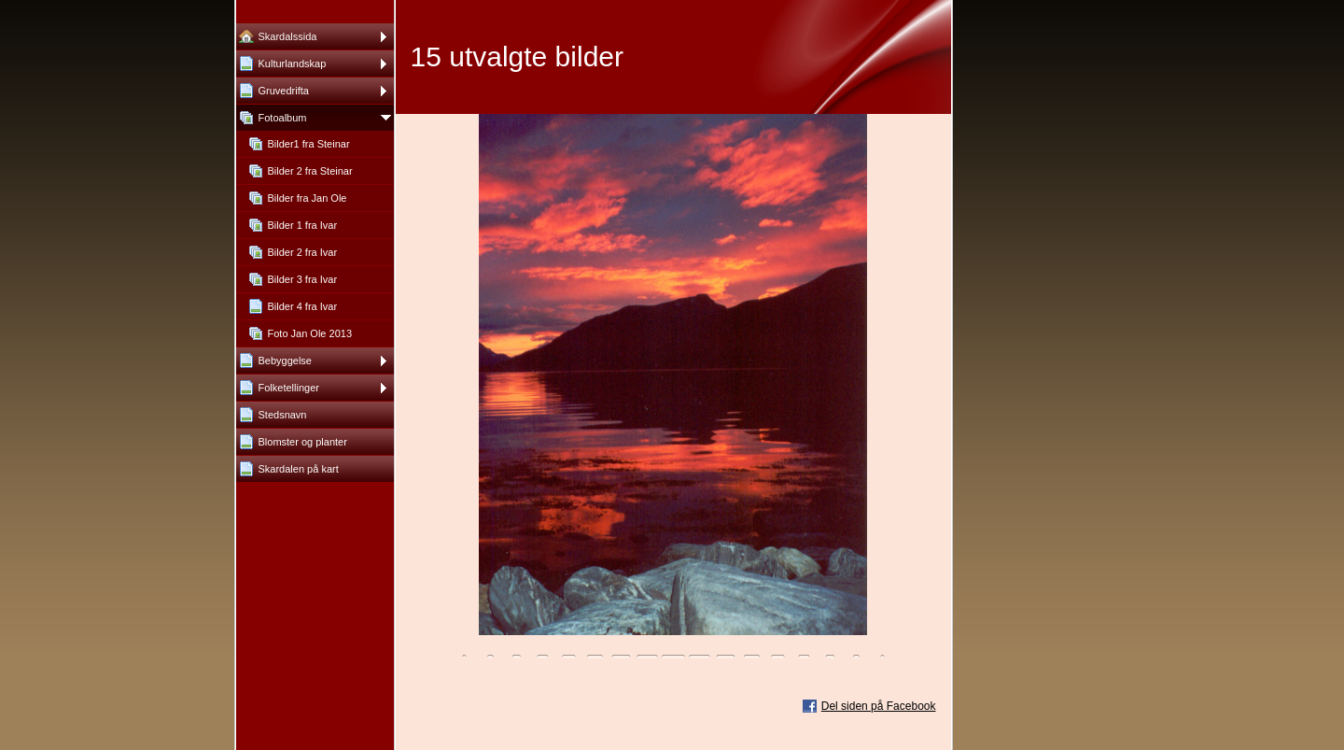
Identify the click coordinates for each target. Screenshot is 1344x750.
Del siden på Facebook (878, 706)
